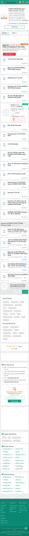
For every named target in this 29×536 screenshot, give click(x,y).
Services (4, 437)
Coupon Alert (22, 505)
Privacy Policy (4, 520)
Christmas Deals (14, 505)
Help (20, 512)
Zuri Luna (13, 314)
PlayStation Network (7, 330)
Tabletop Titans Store (8, 305)
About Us (3, 518)
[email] (14, 292)
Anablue (22, 302)
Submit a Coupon (23, 510)
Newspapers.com (17, 336)
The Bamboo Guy (12, 308)
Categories (3, 505)
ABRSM (16, 330)
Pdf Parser (5, 314)
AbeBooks (21, 333)
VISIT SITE (14, 27)
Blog (2, 510)
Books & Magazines (6, 440)
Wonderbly (5, 327)
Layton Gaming (14, 302)
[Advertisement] (14, 39)
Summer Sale (13, 511)
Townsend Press (7, 336)
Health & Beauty (16, 440)
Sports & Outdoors (16, 437)
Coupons (3, 512)
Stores (2, 508)
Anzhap (23, 317)
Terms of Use (4, 523)
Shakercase (6, 320)
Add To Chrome (9, 54)
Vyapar (18, 314)
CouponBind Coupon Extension (11, 381)
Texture (15, 333)
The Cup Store (17, 311)
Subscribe (25, 292)
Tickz (4, 308)
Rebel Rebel (6, 302)
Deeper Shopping (14, 327)
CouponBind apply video (13, 377)
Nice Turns (16, 317)
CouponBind (2, 532)
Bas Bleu (5, 339)
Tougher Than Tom (7, 311)
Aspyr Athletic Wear (7, 317)
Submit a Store (22, 508)
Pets (9, 437)
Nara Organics (18, 305)
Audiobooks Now (7, 333)
